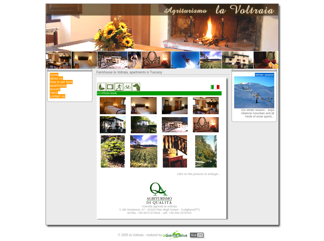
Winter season (264, 74)
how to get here (61, 82)
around (55, 89)
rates (53, 92)
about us (56, 78)
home (54, 75)
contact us (57, 96)
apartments (58, 85)
